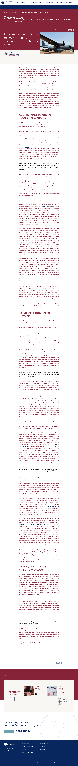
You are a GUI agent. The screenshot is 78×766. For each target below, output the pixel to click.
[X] (71, 30)
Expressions (42, 746)
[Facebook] (69, 30)
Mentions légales (36, 762)
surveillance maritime (53, 506)
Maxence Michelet (14, 54)
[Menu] (74, 2)
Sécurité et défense (8, 29)
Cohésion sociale (25, 743)
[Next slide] (12, 699)
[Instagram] (26, 731)
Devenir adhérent (61, 750)
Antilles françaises (46, 206)
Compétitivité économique (28, 746)
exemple (27, 146)
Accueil (5, 12)
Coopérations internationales (28, 752)
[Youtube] (24, 731)
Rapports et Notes (44, 743)
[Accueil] (6, 2)
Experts (59, 746)
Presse (59, 752)
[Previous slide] (9, 699)
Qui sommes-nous (61, 742)
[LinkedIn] (73, 30)
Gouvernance (61, 744)
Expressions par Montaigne (13, 12)
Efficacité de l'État (26, 749)
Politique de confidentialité (26, 762)
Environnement (18, 29)
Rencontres (42, 749)
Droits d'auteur (43, 762)
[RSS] (29, 731)
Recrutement (60, 748)
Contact (59, 754)
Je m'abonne (10, 731)
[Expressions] (13, 19)
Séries (41, 752)
